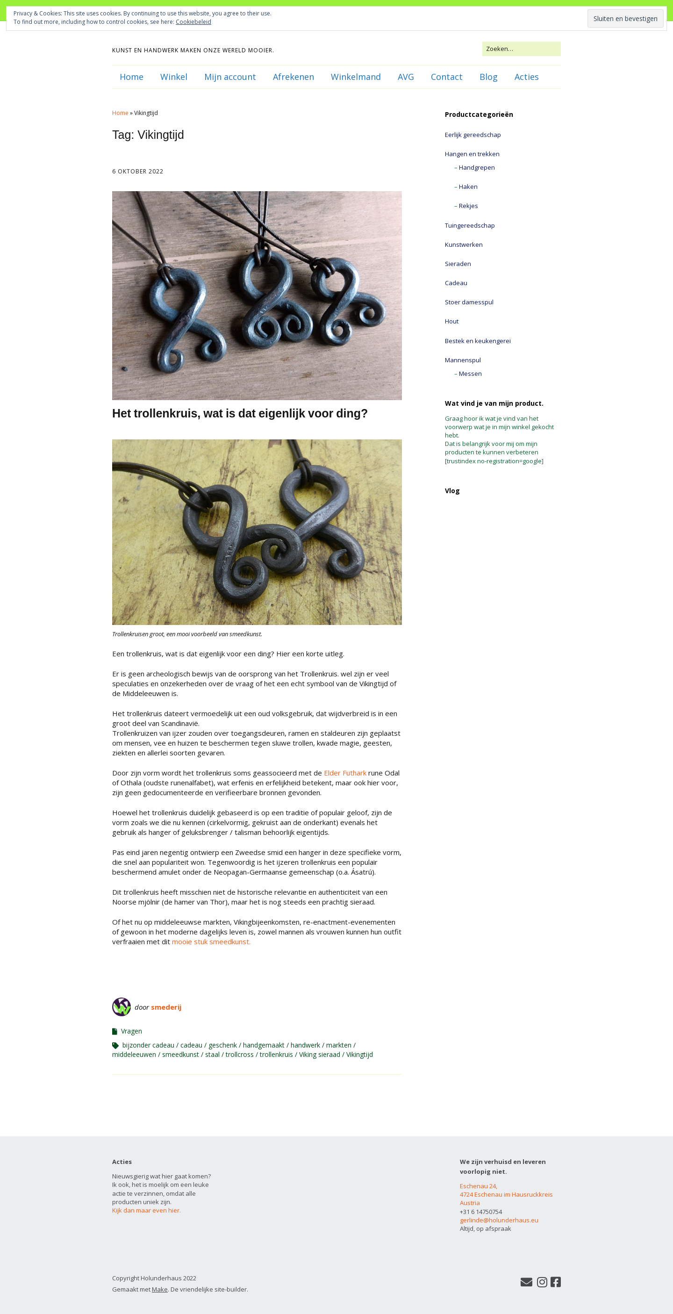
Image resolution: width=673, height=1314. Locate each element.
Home (131, 76)
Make (160, 1289)
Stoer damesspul (469, 302)
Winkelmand (356, 76)
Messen (470, 373)
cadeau (191, 1045)
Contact (447, 76)
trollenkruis (276, 1054)
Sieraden (458, 263)
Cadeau (456, 283)
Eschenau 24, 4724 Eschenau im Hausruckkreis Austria (506, 1194)
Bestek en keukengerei (478, 341)
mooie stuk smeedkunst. (210, 941)
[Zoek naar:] (521, 49)
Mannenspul (463, 360)
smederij (166, 1007)
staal (212, 1054)
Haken (468, 186)
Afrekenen (293, 76)
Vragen (131, 1031)
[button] (257, 295)
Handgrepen (477, 167)
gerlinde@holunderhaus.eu (499, 1220)
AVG (406, 76)
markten (338, 1045)
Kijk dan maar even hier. (146, 1210)
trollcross (240, 1054)
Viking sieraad (319, 1054)
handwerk (305, 1045)
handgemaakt (264, 1045)
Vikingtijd (359, 1054)
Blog (489, 76)
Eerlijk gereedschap (473, 134)
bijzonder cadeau (148, 1045)
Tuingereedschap (470, 225)
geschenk (222, 1045)
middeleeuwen (134, 1054)
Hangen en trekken (472, 154)
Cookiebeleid (193, 22)
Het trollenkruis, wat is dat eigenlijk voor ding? (240, 413)
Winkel (173, 76)
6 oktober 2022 (138, 171)
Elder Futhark (345, 772)
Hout (451, 321)
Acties (527, 76)
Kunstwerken (464, 244)
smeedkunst (180, 1054)
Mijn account (230, 76)
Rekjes (468, 205)
